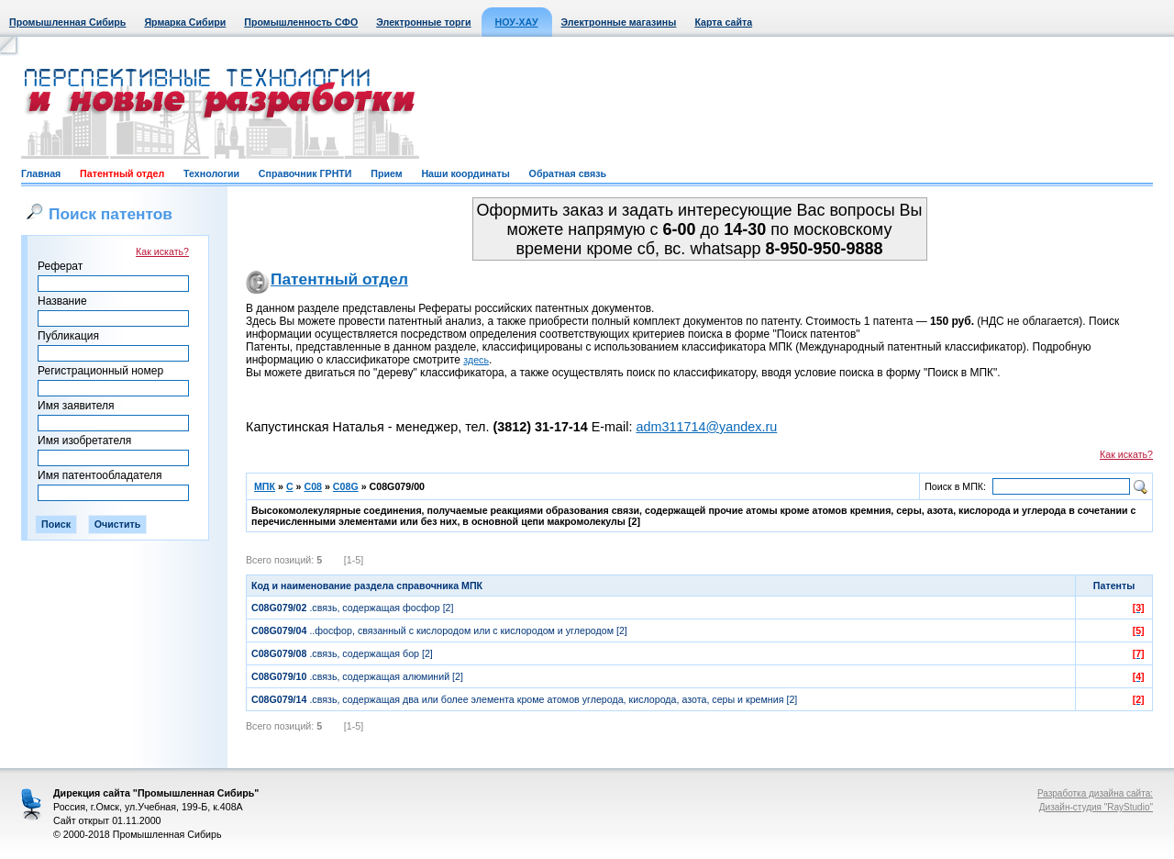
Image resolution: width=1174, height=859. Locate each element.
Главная (41, 173)
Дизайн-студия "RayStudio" (1096, 807)
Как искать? (162, 251)
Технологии (211, 173)
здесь (476, 359)
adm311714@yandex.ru (706, 426)
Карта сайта (723, 22)
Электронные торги (423, 22)
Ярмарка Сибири (185, 22)
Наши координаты (465, 173)
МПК (264, 486)
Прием (386, 173)
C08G (346, 486)
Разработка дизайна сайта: (1095, 793)
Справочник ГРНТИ (305, 173)
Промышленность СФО (301, 22)
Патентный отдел (122, 173)
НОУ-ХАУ (516, 22)
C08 (313, 486)
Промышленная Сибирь (67, 22)
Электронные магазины (619, 22)
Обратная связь (567, 173)
